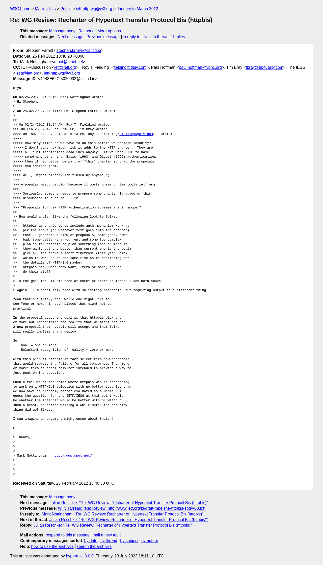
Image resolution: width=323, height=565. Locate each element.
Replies (178, 37)
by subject (129, 540)
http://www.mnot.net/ (72, 456)
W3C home (20, 9)
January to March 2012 (137, 9)
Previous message (103, 37)
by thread (108, 540)
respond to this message (67, 535)
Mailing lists (45, 9)
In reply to (131, 37)
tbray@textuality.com (264, 67)
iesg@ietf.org (27, 73)
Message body (62, 31)
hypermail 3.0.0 (79, 556)
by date (90, 540)
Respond (86, 31)
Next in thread (156, 37)
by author (149, 540)
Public (65, 9)
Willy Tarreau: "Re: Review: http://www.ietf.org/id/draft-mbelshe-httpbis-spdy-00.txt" (132, 508)
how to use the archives (52, 546)
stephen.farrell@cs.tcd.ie (79, 50)
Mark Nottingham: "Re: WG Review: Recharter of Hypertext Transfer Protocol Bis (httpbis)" (122, 514)
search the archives (94, 546)
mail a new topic (107, 535)
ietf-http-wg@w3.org (94, 9)
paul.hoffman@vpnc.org (200, 67)
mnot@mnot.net (68, 62)
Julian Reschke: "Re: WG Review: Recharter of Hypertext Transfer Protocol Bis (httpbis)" (129, 503)
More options (109, 31)
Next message (71, 37)
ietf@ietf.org (65, 67)
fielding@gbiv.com (130, 67)
